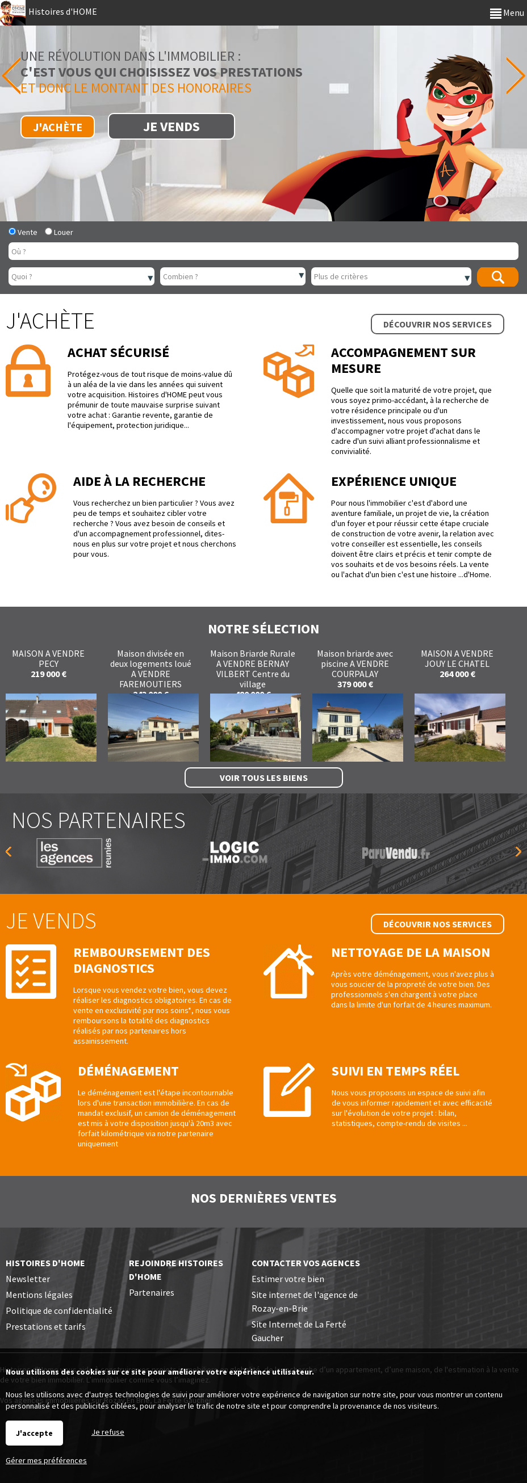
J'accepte (34, 1433)
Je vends (171, 126)
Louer (59, 232)
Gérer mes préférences (46, 1460)
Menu (507, 12)
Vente (23, 232)
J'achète (57, 127)
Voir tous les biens (264, 777)
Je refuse (107, 1432)
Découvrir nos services (437, 324)
